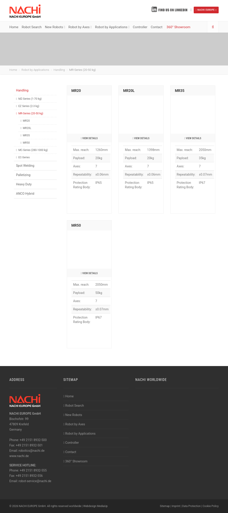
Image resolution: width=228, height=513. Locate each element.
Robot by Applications (112, 27)
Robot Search (31, 27)
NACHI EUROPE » (206, 9)
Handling (59, 69)
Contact (157, 27)
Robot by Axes (80, 27)
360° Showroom (178, 27)
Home (13, 27)
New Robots (55, 27)
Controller (140, 27)
